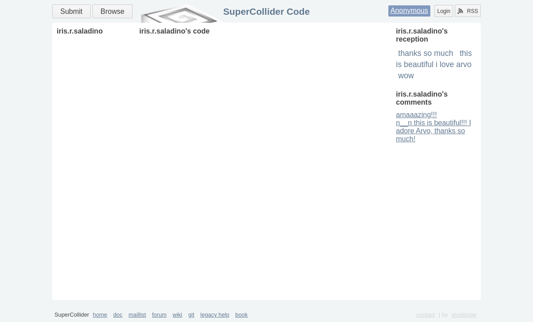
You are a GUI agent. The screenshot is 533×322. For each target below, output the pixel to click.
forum (159, 314)
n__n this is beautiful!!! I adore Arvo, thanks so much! (433, 131)
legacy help (214, 314)
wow (406, 75)
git (191, 314)
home (100, 314)
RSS (468, 11)
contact (425, 314)
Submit (71, 11)
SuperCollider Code (266, 11)
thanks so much (425, 53)
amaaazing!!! (416, 115)
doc (118, 314)
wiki (177, 314)
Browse (112, 11)
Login (443, 11)
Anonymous (410, 10)
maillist (137, 314)
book (241, 314)
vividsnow (464, 314)
